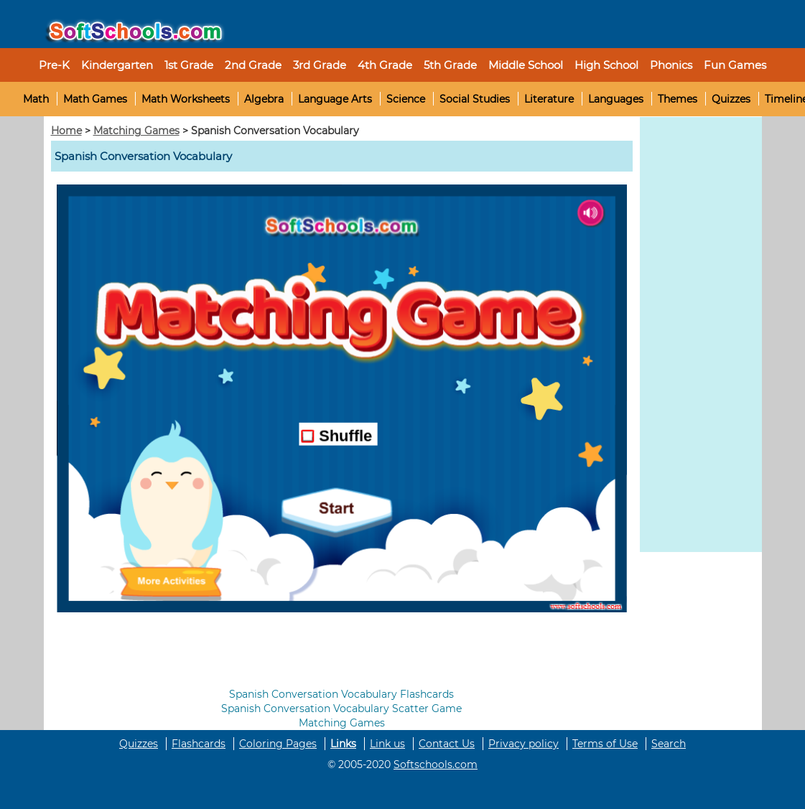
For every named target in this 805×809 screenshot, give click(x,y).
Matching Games (136, 130)
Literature (549, 99)
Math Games (95, 99)
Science (405, 99)
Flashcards (198, 743)
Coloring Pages (278, 743)
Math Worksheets (185, 99)
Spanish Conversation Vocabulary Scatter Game (341, 708)
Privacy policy (523, 743)
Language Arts (335, 99)
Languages (615, 99)
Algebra (264, 99)
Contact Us (447, 743)
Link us (387, 743)
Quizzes (731, 99)
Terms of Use (605, 743)
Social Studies (474, 99)
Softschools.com (436, 764)
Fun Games (735, 65)
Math (36, 99)
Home (66, 130)
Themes (677, 99)
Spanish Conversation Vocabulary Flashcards (341, 694)
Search (668, 743)
